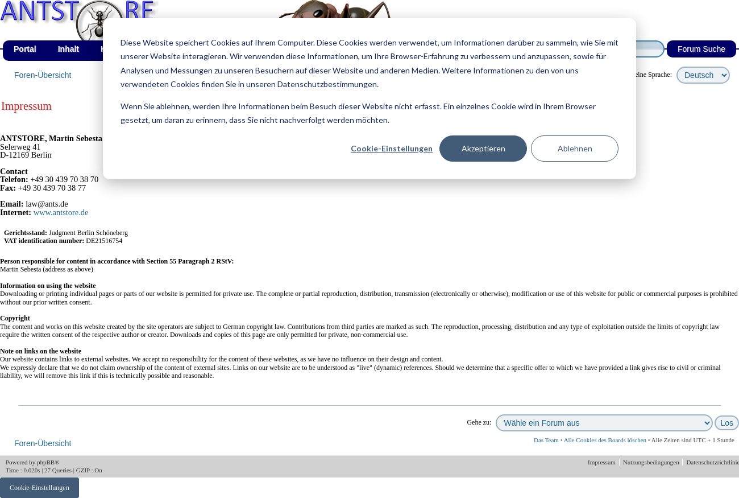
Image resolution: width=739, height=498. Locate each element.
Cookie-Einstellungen (392, 148)
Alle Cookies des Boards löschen (605, 440)
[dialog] (369, 98)
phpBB (46, 462)
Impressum (602, 462)
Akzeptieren (483, 148)
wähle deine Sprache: (642, 75)
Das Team (546, 440)
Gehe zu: (479, 422)
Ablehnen (575, 148)
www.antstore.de (61, 212)
